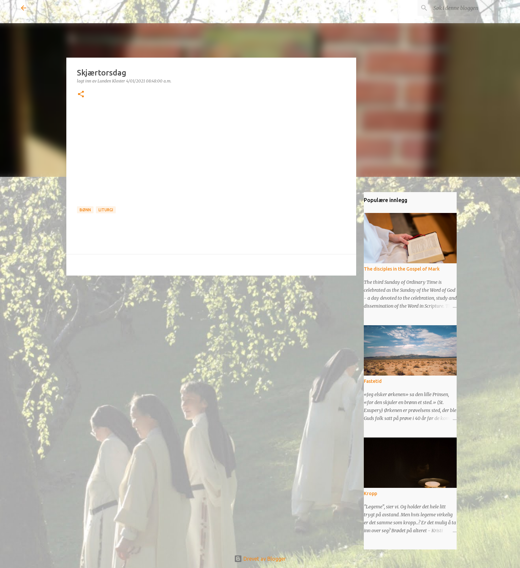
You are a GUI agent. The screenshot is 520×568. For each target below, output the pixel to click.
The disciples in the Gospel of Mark (402, 269)
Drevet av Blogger (260, 559)
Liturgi (105, 210)
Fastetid (373, 381)
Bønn (85, 210)
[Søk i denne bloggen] (465, 8)
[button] (81, 94)
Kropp (370, 493)
